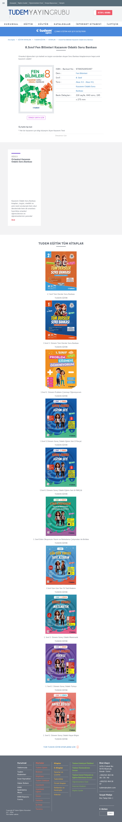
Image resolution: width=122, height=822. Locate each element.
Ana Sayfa (11, 40)
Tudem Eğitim (41, 768)
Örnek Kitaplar (60, 783)
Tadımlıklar (58, 779)
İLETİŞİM (112, 24)
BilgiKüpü (40, 776)
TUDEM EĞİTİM (39, 40)
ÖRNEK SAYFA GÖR (36, 118)
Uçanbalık (40, 785)
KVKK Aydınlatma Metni (22, 789)
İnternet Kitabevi (79, 786)
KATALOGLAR (62, 24)
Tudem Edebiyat (42, 781)
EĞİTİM (28, 24)
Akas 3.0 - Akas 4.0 (85, 82)
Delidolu (39, 800)
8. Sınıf (79, 77)
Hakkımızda (22, 768)
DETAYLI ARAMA (104, 12)
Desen (38, 796)
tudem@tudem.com (107, 788)
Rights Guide (22, 3)
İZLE (13, 220)
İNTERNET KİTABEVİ (89, 24)
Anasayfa (13, 3)
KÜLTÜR (43, 24)
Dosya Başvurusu (51, 3)
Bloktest (39, 772)
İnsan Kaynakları (24, 779)
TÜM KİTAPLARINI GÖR (59, 747)
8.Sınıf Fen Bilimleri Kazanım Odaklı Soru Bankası (76, 40)
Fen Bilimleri (82, 73)
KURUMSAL (11, 24)
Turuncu (39, 809)
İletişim (61, 3)
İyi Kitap (39, 805)
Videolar (57, 795)
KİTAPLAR (51, 40)
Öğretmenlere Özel (36, 3)
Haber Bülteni (23, 783)
